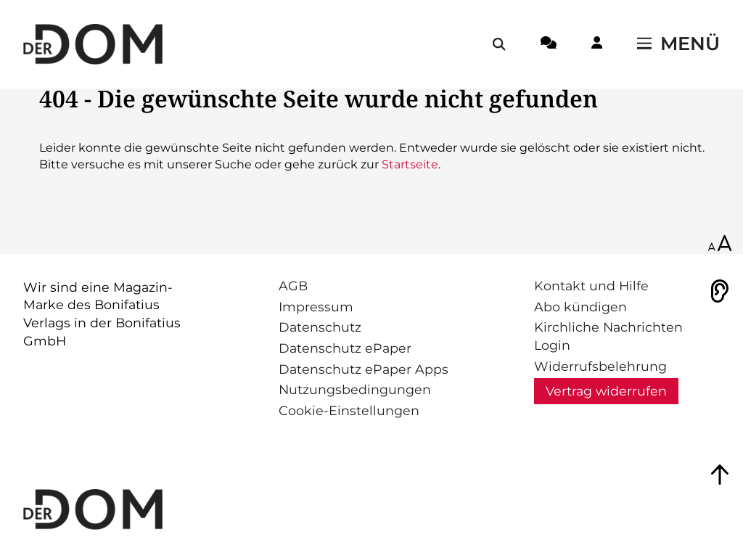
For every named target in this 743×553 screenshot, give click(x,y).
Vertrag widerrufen (606, 390)
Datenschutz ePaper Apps (363, 369)
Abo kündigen (580, 306)
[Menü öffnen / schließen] (678, 44)
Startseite (410, 164)
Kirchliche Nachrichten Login (608, 336)
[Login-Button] (597, 45)
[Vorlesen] (720, 291)
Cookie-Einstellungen (349, 410)
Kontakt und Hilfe (591, 285)
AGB (293, 285)
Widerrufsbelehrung (600, 366)
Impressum (316, 306)
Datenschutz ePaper (345, 348)
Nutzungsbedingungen (355, 389)
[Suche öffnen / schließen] (499, 44)
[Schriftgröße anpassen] (720, 244)
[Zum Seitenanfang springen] (720, 474)
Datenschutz (320, 327)
